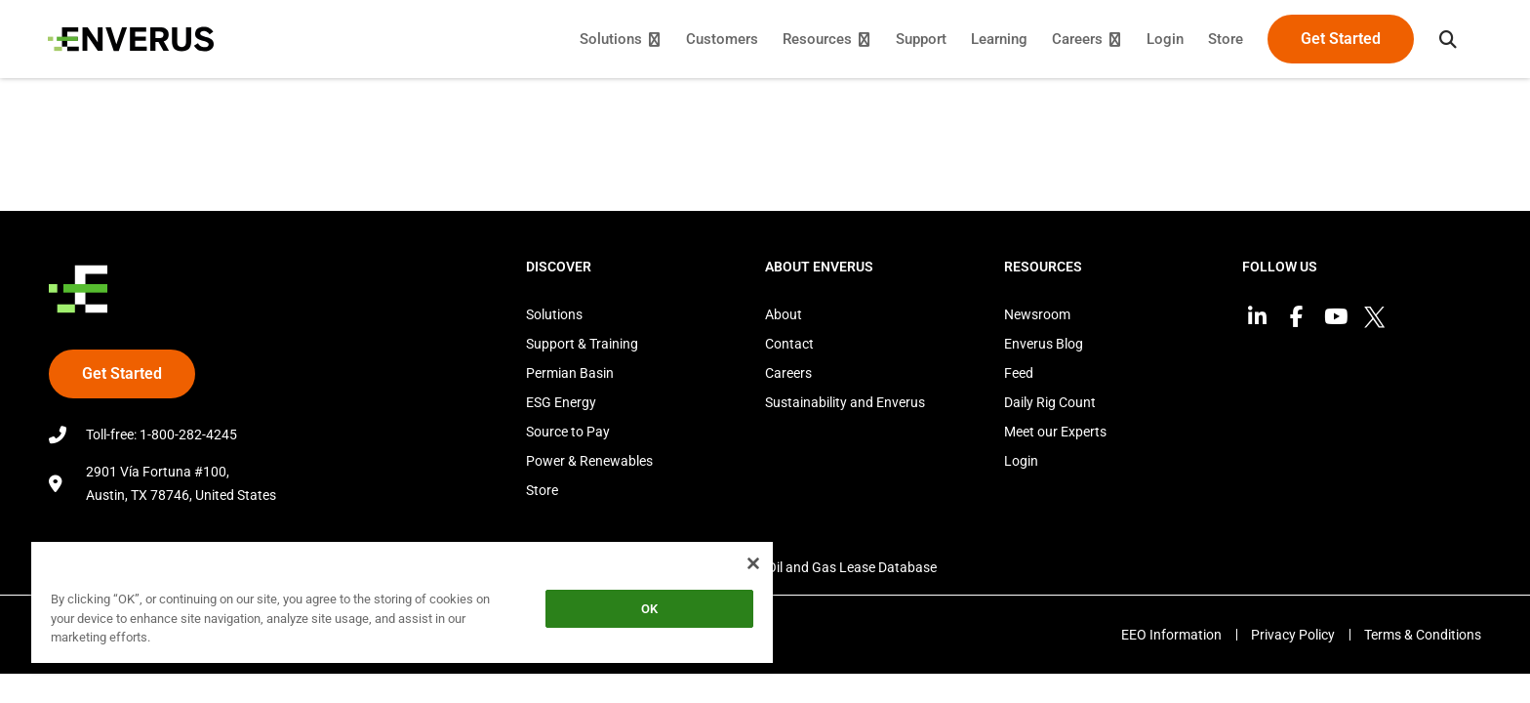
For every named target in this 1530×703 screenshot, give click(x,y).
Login (1021, 461)
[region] (402, 606)
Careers (788, 373)
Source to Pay (568, 431)
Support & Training (582, 344)
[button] (1447, 39)
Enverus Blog (1043, 344)
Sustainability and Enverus (845, 402)
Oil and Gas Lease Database (852, 567)
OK (649, 608)
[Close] (753, 563)
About (783, 314)
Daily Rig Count (1050, 402)
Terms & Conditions (1422, 634)
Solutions (554, 314)
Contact (789, 344)
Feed (1018, 373)
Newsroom (1037, 314)
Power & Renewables (589, 461)
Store (542, 490)
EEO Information (1169, 634)
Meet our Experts (1055, 431)
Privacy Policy (1292, 634)
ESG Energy (561, 402)
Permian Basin (570, 373)
